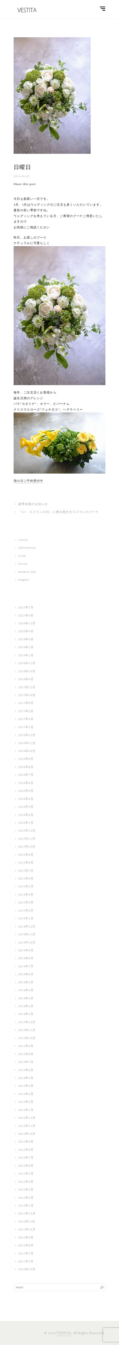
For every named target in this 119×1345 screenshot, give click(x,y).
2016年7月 (26, 774)
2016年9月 (26, 758)
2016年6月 (26, 783)
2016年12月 (27, 735)
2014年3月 (26, 998)
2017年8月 (26, 703)
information (27, 547)
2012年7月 (26, 1157)
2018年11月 (27, 663)
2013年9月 (26, 1046)
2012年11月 (27, 1126)
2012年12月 (27, 1117)
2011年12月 (27, 1213)
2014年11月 (27, 934)
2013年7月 (26, 1062)
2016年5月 (26, 790)
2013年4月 (26, 1085)
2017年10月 (27, 695)
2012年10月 (27, 1133)
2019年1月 (26, 655)
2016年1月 (26, 822)
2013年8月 (26, 1054)
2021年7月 (26, 607)
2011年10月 (27, 1229)
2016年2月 (26, 815)
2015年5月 (26, 886)
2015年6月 (26, 878)
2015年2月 (26, 910)
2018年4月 (26, 679)
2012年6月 (26, 1165)
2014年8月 (26, 958)
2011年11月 (26, 1221)
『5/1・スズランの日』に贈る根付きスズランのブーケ (58, 512)
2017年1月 (26, 727)
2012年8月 (26, 1149)
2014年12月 (27, 926)
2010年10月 (27, 1269)
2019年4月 (26, 639)
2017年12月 (27, 687)
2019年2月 (26, 647)
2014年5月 (26, 982)
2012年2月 (26, 1197)
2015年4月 (26, 894)
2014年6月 (26, 974)
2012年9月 (26, 1141)
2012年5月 (26, 1173)
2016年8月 (26, 767)
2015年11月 (27, 838)
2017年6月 (26, 711)
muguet (23, 579)
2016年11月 (27, 743)
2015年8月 (26, 862)
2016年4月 (26, 799)
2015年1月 (26, 918)
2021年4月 (26, 615)
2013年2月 (26, 1101)
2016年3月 (26, 806)
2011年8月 (26, 1245)
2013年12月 (27, 1022)
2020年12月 (27, 623)
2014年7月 (26, 966)
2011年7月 (26, 1253)
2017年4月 (26, 719)
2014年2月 (26, 1006)
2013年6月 (26, 1070)
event (22, 555)
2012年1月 (26, 1205)
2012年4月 (26, 1181)
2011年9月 (26, 1237)
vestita (23, 539)
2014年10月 (27, 942)
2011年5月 (26, 1261)
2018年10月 (27, 671)
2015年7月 (26, 870)
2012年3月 (26, 1189)
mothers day (27, 571)
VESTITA (64, 1333)
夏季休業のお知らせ (33, 504)
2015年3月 (26, 902)
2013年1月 (26, 1110)
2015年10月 (27, 846)
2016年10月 (27, 751)
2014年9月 (26, 950)
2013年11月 (27, 1030)
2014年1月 (26, 1014)
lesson (22, 563)
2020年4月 (26, 631)
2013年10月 (27, 1038)
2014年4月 (26, 990)
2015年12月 (27, 830)
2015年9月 (26, 854)
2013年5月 (26, 1078)
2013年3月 (26, 1094)
